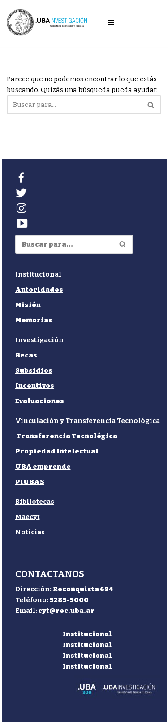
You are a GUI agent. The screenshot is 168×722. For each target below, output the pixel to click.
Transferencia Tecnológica (66, 436)
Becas (26, 355)
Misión (28, 305)
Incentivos (34, 386)
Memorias (33, 320)
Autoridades (39, 290)
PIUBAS (29, 482)
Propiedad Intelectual (57, 451)
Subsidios (33, 370)
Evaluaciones (39, 401)
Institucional (87, 634)
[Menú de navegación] (111, 22)
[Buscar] (74, 104)
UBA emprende (43, 466)
